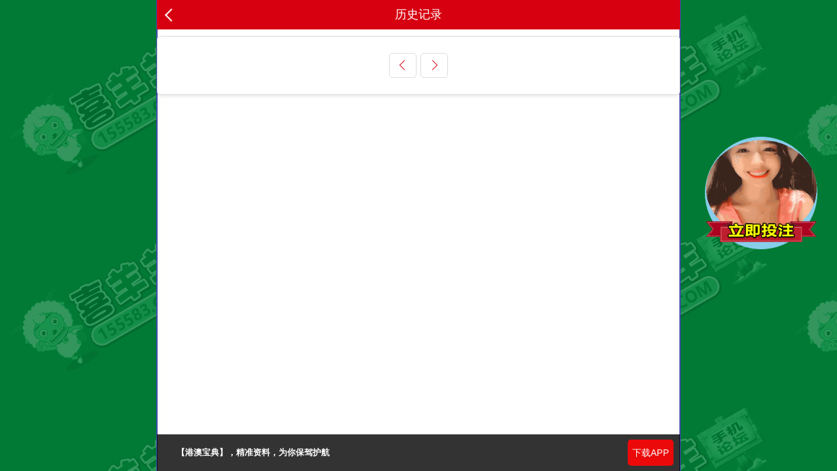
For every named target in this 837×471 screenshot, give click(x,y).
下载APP (650, 452)
